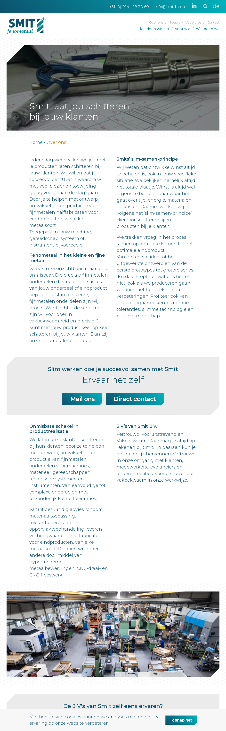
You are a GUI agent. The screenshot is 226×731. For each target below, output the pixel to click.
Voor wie (182, 29)
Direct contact (134, 398)
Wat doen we (207, 29)
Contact (213, 22)
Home (36, 142)
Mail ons (82, 398)
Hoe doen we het (153, 29)
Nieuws (174, 22)
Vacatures (193, 22)
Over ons (156, 22)
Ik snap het (179, 720)
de (216, 6)
